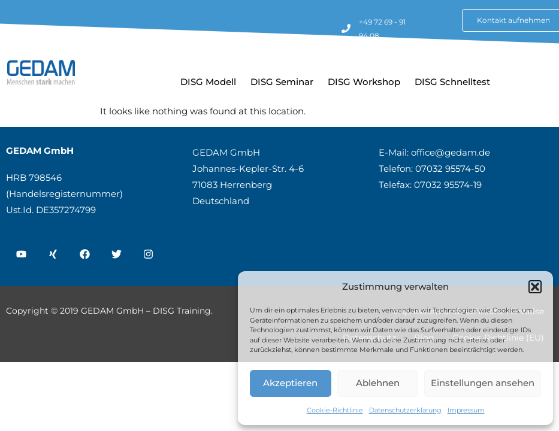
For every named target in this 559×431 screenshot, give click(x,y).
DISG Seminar (281, 81)
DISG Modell (208, 81)
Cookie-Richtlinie (335, 410)
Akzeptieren (290, 382)
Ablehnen (378, 382)
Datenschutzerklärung (405, 410)
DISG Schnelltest (452, 81)
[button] (535, 287)
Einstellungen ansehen (482, 382)
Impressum (466, 410)
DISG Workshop (364, 81)
